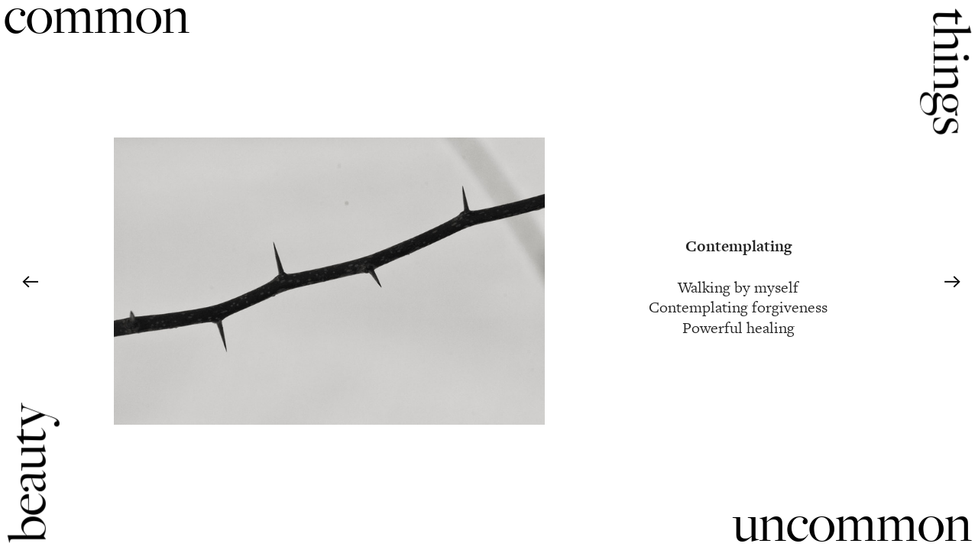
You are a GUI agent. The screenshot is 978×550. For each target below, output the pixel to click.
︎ (952, 282)
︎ (30, 282)
